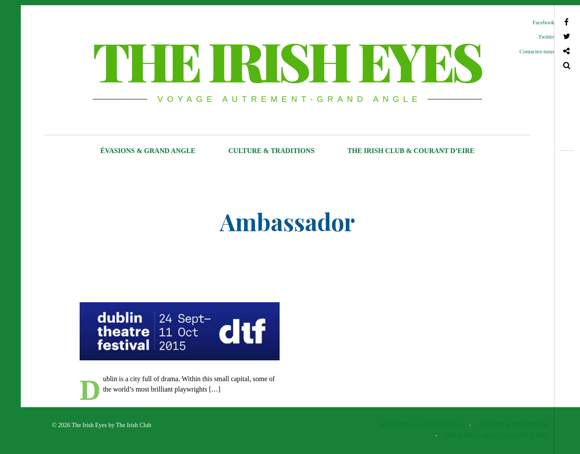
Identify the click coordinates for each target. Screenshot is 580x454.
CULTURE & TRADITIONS (272, 150)
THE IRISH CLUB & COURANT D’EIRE (411, 150)
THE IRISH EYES (287, 60)
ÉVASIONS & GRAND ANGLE (148, 150)
